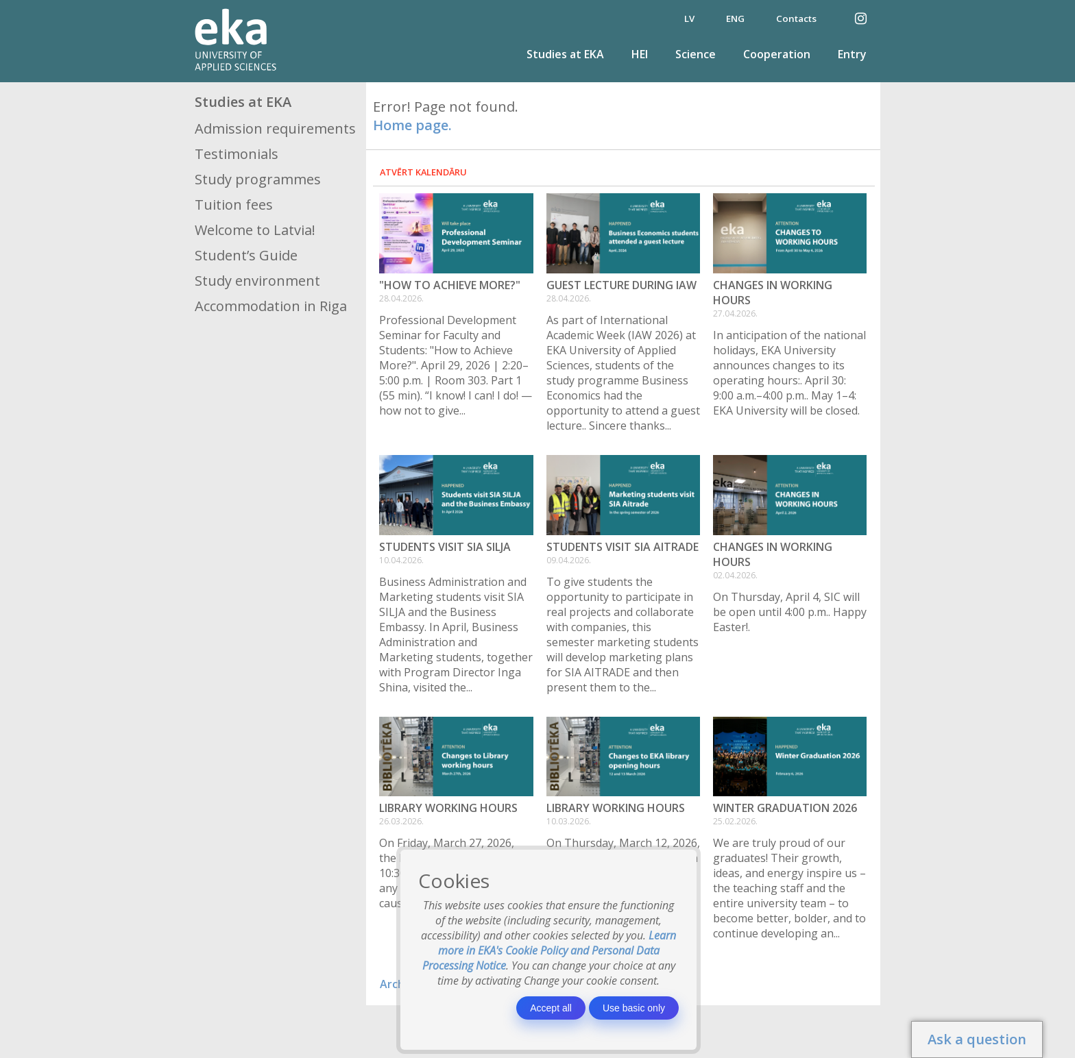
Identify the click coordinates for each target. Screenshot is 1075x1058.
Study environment (257, 280)
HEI (639, 54)
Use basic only (634, 1007)
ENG (735, 18)
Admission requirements (275, 128)
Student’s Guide (246, 255)
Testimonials (236, 154)
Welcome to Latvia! (255, 230)
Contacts (796, 18)
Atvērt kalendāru (423, 172)
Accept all (551, 1007)
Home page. (412, 125)
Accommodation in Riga (271, 306)
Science (695, 54)
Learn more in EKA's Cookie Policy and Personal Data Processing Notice (549, 950)
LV (689, 18)
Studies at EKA (565, 54)
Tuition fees (234, 204)
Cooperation (776, 54)
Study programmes (258, 179)
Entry (852, 54)
